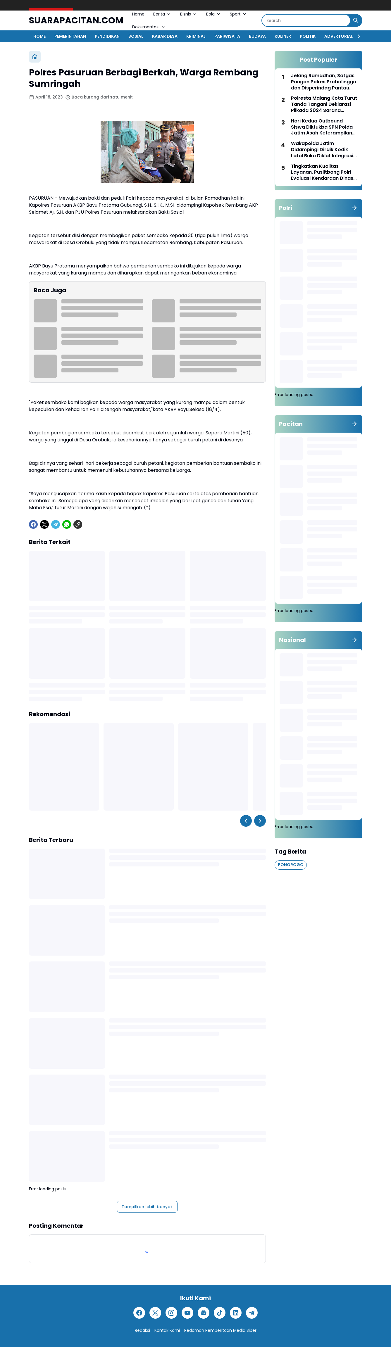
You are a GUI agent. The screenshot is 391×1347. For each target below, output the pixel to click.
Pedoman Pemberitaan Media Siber (220, 1330)
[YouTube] (187, 1313)
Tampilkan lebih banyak (147, 1207)
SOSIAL (135, 36)
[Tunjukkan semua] (354, 207)
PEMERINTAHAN (70, 36)
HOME (39, 36)
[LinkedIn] (236, 1313)
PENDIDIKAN (107, 36)
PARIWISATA (227, 36)
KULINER (283, 36)
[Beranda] (35, 57)
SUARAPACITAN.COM (76, 20)
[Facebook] (33, 524)
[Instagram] (171, 1313)
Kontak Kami (167, 1330)
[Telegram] (55, 524)
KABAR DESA (165, 36)
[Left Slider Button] (246, 821)
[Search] (306, 20)
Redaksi (142, 1330)
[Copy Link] (77, 524)
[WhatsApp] (66, 524)
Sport (238, 14)
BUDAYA (257, 36)
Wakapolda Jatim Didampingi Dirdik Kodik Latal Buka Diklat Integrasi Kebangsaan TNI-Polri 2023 (323, 150)
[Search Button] (356, 20)
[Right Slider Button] (356, 36)
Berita (162, 14)
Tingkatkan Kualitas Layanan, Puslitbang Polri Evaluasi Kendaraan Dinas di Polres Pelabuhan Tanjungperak (322, 172)
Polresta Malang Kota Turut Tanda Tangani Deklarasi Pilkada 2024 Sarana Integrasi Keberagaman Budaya (324, 104)
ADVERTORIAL (338, 36)
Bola (213, 14)
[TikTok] (219, 1313)
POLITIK (308, 36)
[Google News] (203, 1313)
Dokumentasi (149, 27)
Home (138, 14)
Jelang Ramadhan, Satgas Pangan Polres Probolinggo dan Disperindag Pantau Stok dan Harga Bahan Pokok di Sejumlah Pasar (323, 82)
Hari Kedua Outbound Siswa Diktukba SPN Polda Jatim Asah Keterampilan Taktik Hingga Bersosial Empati (322, 127)
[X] (44, 524)
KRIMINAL (196, 36)
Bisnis (188, 14)
